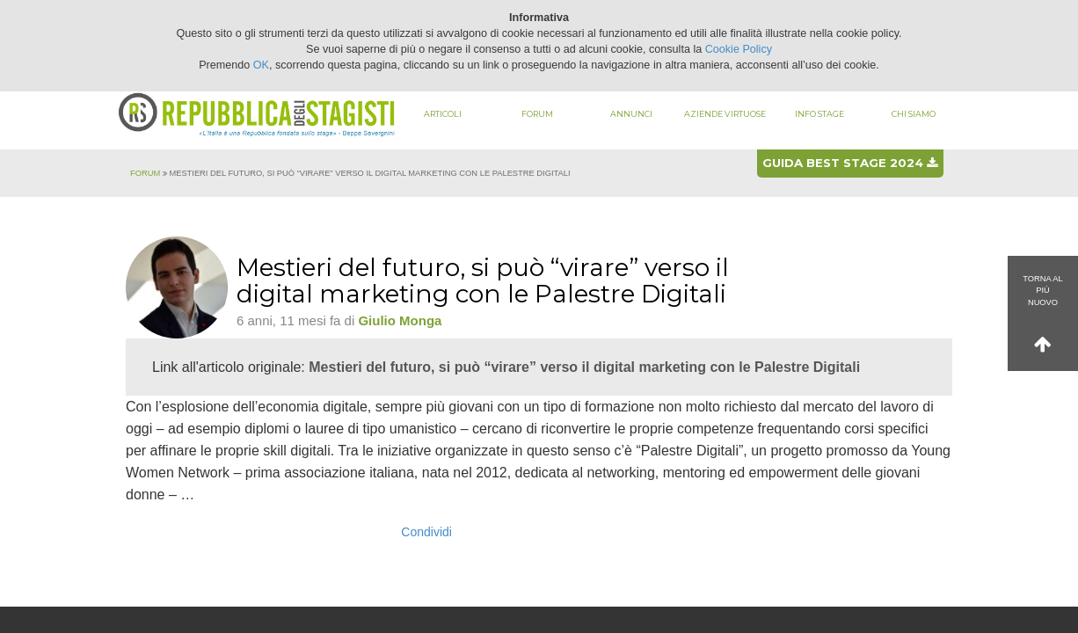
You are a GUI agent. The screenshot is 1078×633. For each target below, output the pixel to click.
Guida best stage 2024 (849, 163)
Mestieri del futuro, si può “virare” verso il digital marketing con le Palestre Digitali (584, 367)
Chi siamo (914, 114)
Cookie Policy (738, 49)
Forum (537, 114)
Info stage (819, 114)
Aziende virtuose (725, 114)
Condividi (426, 532)
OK (261, 65)
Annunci (631, 114)
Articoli (443, 114)
